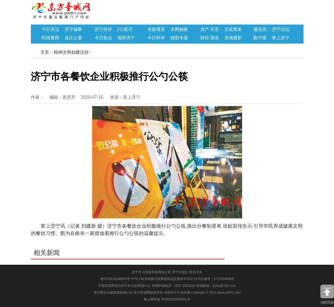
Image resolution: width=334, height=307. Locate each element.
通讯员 (259, 29)
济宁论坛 (280, 29)
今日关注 (50, 29)
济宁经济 (103, 29)
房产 (204, 29)
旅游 (214, 38)
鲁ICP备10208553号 (115, 279)
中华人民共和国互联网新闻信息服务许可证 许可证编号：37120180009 (182, 279)
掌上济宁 (280, 38)
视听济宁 (126, 38)
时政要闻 (50, 38)
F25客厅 (125, 29)
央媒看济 (156, 29)
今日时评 (156, 38)
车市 (214, 29)
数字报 (259, 38)
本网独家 (179, 29)
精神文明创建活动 (71, 52)
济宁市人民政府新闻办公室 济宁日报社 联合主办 (167, 272)
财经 (204, 38)
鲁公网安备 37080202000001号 (167, 299)
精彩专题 (179, 38)
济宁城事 (73, 29)
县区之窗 (73, 38)
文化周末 (233, 29)
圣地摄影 (233, 38)
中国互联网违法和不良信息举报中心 (124, 286)
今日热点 (103, 38)
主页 (44, 52)
